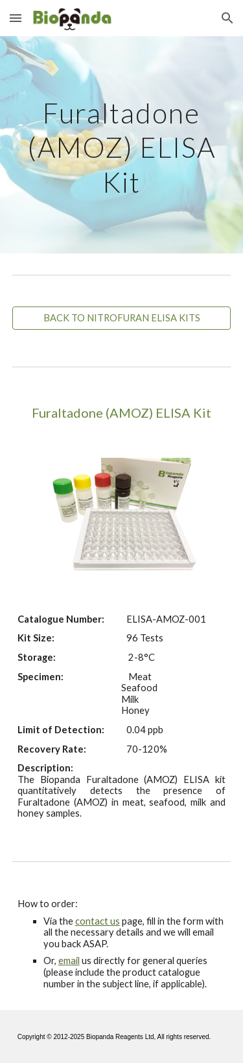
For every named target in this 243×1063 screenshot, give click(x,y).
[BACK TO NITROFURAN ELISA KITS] (122, 318)
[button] (15, 18)
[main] (121, 145)
